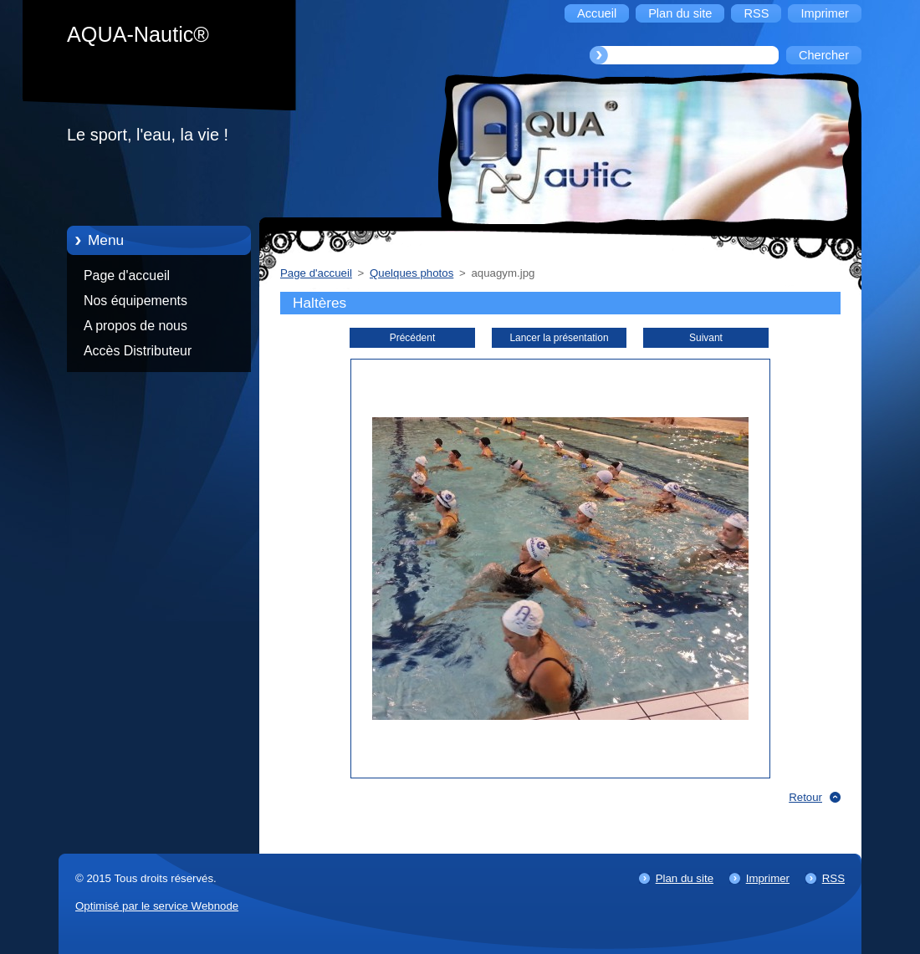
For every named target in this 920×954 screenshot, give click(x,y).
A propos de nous (135, 326)
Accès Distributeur (138, 351)
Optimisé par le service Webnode (156, 906)
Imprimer (768, 878)
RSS (833, 878)
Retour (805, 797)
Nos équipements (135, 300)
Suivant (706, 338)
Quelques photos (411, 273)
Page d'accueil (127, 275)
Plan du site (684, 878)
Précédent (412, 338)
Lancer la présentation (558, 338)
